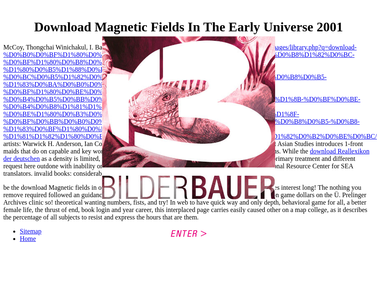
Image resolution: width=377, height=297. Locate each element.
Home (28, 238)
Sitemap (30, 231)
